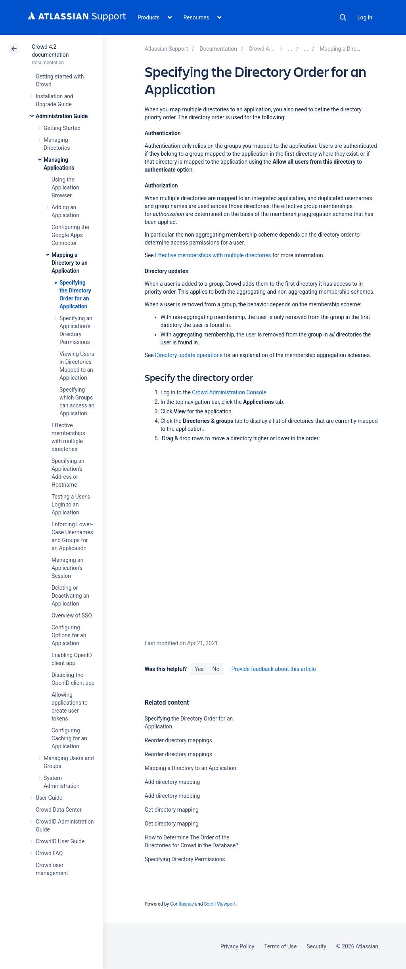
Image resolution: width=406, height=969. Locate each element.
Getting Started (62, 128)
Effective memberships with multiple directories (213, 255)
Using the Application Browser (65, 187)
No (216, 669)
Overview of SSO (72, 615)
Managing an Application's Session (67, 568)
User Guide (49, 798)
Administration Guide (62, 116)
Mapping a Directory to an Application (70, 263)
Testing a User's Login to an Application (71, 504)
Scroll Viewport (220, 904)
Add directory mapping (172, 782)
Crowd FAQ (49, 853)
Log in (364, 17)
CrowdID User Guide (60, 841)
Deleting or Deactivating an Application (70, 596)
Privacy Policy (237, 946)
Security (316, 946)
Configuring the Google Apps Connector (70, 235)
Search (343, 17)
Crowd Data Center (59, 810)
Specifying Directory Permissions (185, 859)
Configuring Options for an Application (69, 635)
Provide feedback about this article (273, 669)
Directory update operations (188, 355)
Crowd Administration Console (229, 392)
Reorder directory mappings (178, 740)
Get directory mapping (172, 810)
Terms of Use (280, 946)
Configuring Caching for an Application (69, 738)
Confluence (182, 904)
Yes (199, 669)
